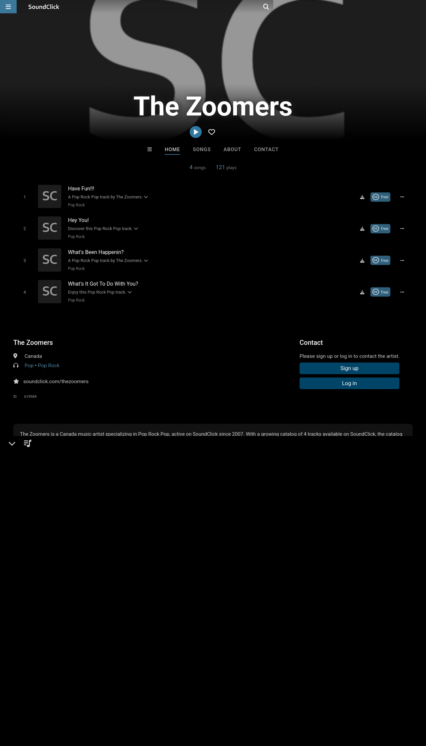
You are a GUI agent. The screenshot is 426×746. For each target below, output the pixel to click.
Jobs (91, 706)
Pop (29, 361)
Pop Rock (75, 204)
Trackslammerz (240, 604)
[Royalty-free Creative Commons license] (382, 196)
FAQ (28, 706)
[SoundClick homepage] (44, 6)
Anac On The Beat (296, 604)
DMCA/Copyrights (123, 706)
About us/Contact (59, 706)
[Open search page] (419, 6)
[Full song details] (404, 196)
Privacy (158, 706)
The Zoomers (33, 338)
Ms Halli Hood (130, 604)
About (232, 149)
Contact (266, 149)
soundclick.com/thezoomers (56, 376)
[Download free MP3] (364, 196)
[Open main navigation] (8, 6)
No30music (185, 604)
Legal (179, 706)
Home (172, 149)
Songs (202, 149)
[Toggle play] (23, 196)
